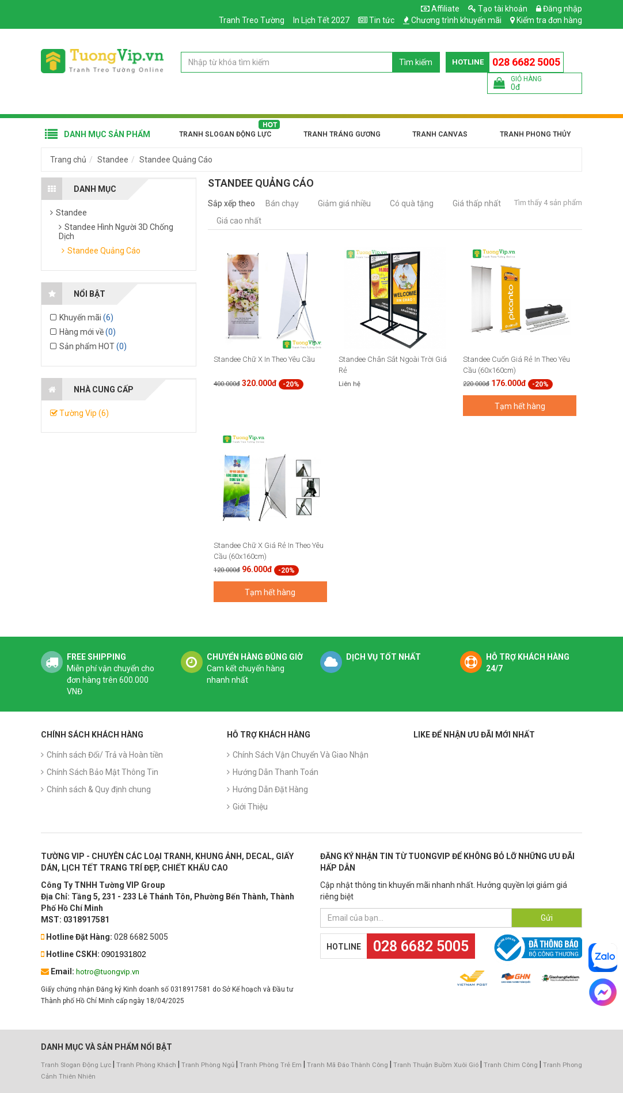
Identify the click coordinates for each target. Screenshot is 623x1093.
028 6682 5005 (526, 62)
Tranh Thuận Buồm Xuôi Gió (435, 1065)
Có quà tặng (412, 203)
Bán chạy (282, 203)
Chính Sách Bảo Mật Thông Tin (102, 772)
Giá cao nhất (238, 220)
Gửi (547, 917)
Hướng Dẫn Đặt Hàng (270, 789)
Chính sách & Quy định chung (99, 789)
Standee (112, 159)
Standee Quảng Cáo (175, 159)
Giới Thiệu (250, 806)
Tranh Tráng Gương (342, 134)
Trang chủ (68, 159)
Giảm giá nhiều (344, 203)
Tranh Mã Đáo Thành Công (347, 1065)
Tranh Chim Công (511, 1065)
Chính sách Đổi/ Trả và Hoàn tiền (105, 754)
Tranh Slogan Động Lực (225, 134)
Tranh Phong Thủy (535, 134)
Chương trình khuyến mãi (456, 20)
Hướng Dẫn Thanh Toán (275, 772)
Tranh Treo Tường (251, 20)
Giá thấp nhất (477, 203)
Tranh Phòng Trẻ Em (271, 1065)
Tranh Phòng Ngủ (207, 1065)
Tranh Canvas (440, 134)
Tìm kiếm (415, 62)
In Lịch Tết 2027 (321, 20)
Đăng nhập (559, 8)
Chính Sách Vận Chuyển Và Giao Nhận (301, 754)
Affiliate (440, 8)
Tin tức (381, 20)
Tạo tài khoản (497, 8)
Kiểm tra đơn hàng (549, 20)
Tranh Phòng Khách (146, 1065)
